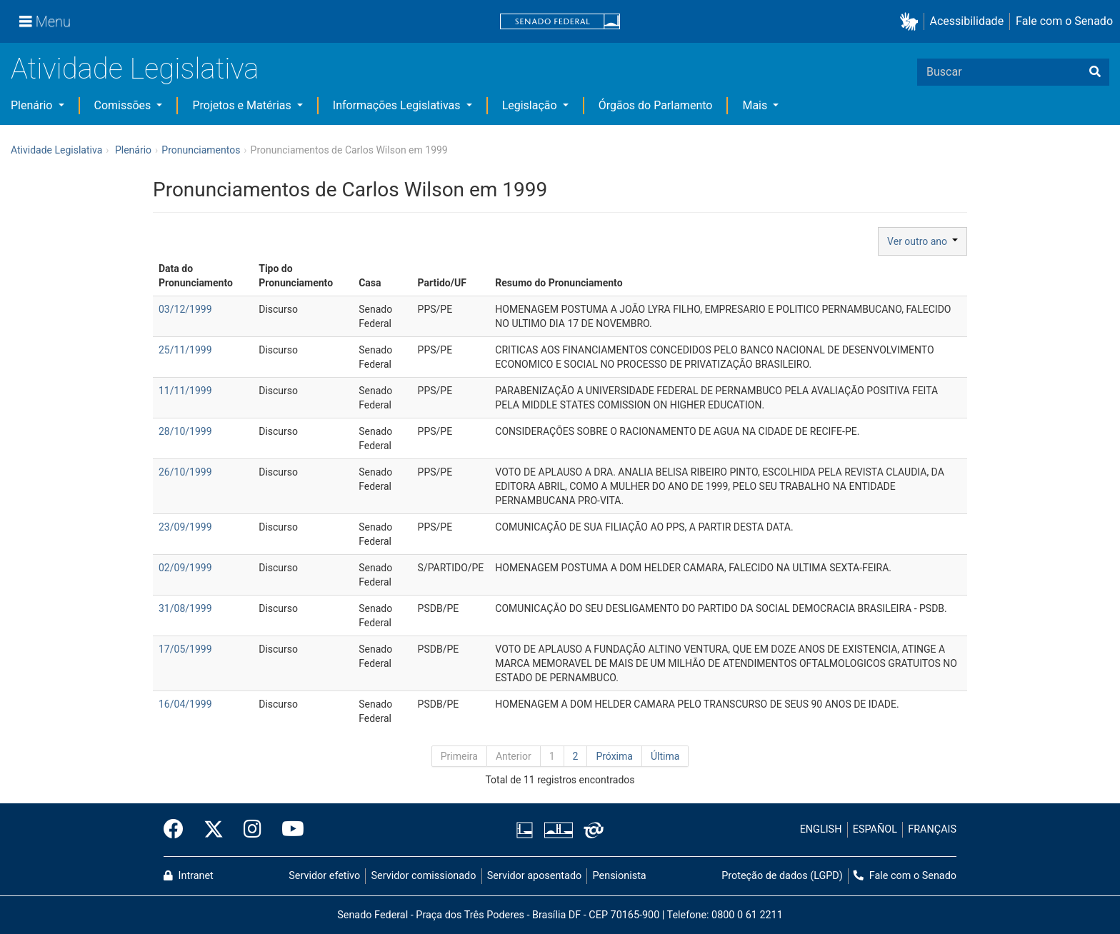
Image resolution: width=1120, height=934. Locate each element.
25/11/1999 (185, 350)
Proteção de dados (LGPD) (782, 876)
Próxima (614, 756)
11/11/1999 (185, 390)
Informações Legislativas (398, 105)
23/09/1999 (185, 527)
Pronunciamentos (200, 150)
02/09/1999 (185, 567)
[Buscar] (1095, 72)
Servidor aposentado (534, 876)
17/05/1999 (185, 649)
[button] (912, 21)
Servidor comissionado (423, 876)
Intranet (189, 876)
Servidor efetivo (324, 876)
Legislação (531, 105)
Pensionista (619, 876)
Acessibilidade (967, 21)
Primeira (459, 756)
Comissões (124, 105)
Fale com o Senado (1064, 21)
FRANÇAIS (932, 829)
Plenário (33, 105)
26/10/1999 (185, 472)
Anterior (513, 756)
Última (665, 756)
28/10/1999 (185, 431)
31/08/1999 (185, 608)
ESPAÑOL (875, 829)
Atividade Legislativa (135, 69)
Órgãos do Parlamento (656, 105)
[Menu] (45, 21)
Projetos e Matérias (243, 105)
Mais (756, 105)
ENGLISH (821, 829)
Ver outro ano (922, 241)
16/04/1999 (185, 704)
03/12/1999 (185, 309)
